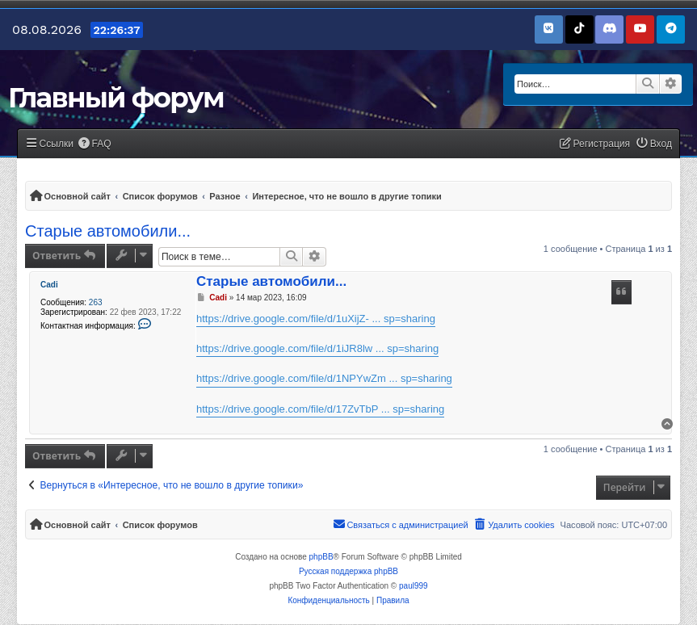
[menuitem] (94, 144)
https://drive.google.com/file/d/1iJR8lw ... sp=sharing (317, 348)
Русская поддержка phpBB (348, 571)
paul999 (413, 585)
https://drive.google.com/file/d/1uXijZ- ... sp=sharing (315, 318)
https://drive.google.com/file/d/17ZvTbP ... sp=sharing (320, 409)
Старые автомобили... (108, 231)
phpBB (321, 556)
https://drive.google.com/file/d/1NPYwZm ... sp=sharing (324, 378)
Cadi (49, 284)
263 (96, 302)
